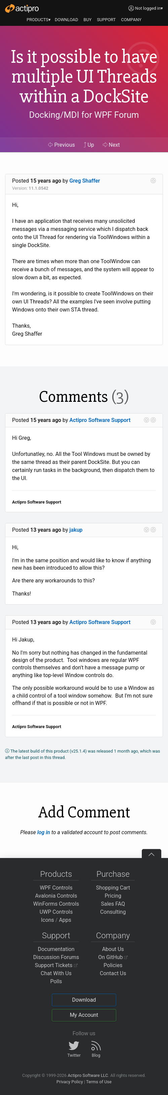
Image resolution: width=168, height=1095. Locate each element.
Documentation (56, 949)
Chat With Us (56, 973)
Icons (47, 920)
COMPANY (131, 19)
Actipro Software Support (100, 420)
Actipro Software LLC (88, 1075)
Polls (56, 981)
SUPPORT (106, 19)
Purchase (113, 874)
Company (113, 935)
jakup (76, 530)
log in (43, 832)
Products (56, 874)
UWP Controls (56, 912)
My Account (84, 1015)
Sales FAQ (113, 904)
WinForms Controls (56, 904)
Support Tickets (56, 965)
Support (56, 935)
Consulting (113, 912)
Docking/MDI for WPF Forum (84, 115)
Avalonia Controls (56, 896)
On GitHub (113, 957)
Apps (65, 920)
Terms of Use (99, 1081)
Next (111, 145)
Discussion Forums (56, 957)
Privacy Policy (69, 1081)
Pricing (113, 896)
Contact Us (113, 973)
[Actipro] (22, 8)
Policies (112, 965)
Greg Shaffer (85, 181)
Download (84, 1000)
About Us (113, 949)
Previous (61, 145)
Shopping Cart (113, 888)
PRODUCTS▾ (39, 19)
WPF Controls (56, 888)
